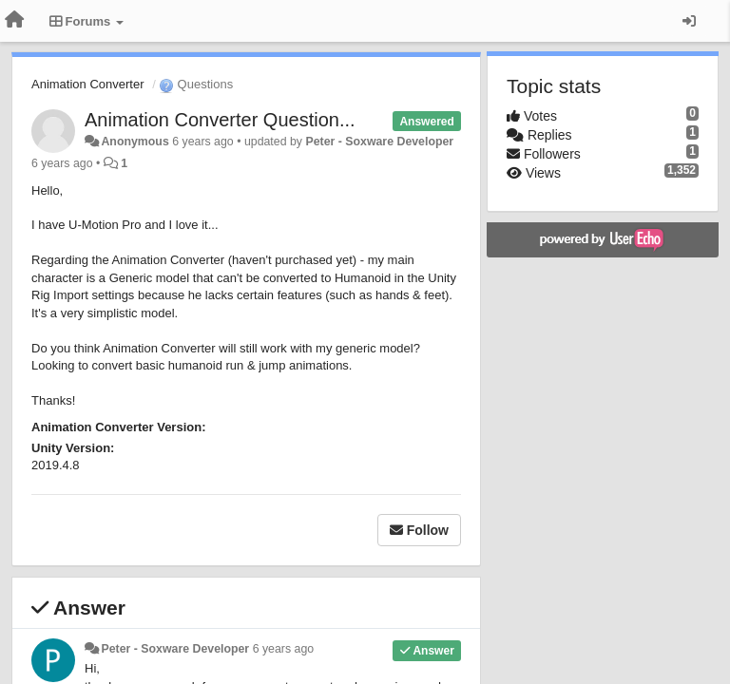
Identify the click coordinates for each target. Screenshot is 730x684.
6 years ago (284, 649)
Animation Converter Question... (220, 119)
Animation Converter (87, 84)
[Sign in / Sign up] (689, 21)
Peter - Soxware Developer (379, 141)
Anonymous (134, 141)
